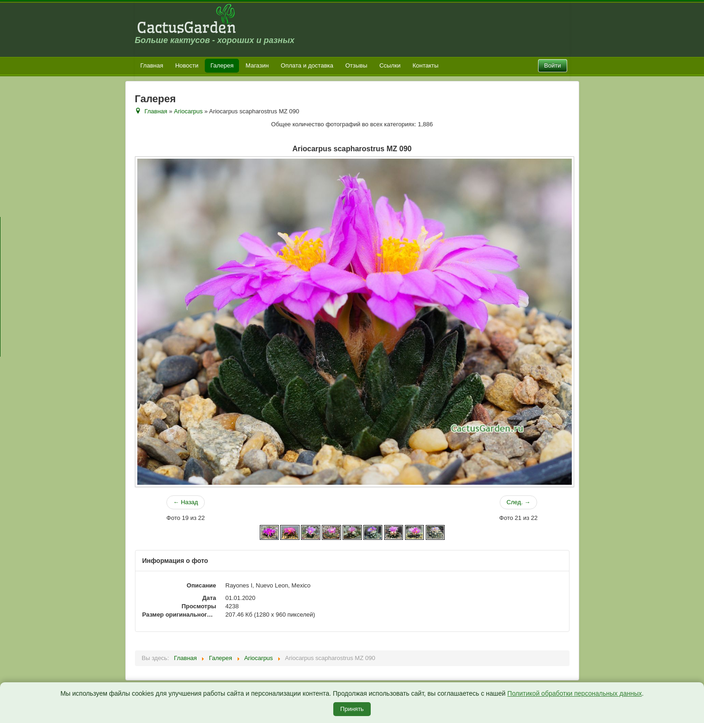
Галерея (221, 65)
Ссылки (390, 65)
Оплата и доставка (307, 65)
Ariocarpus (188, 111)
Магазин (257, 65)
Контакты (425, 65)
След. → (519, 502)
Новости (186, 65)
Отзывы (356, 65)
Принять (352, 708)
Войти (552, 65)
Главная (152, 65)
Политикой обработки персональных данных (575, 693)
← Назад (185, 502)
